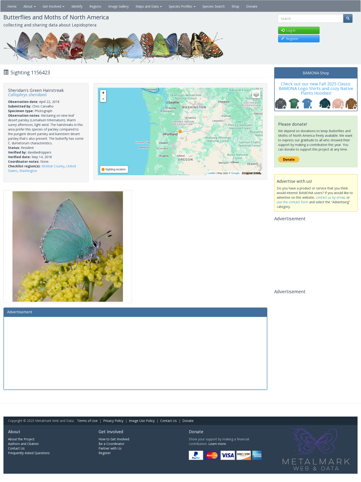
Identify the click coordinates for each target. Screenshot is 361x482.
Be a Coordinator (111, 443)
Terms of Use (87, 420)
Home (12, 6)
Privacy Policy (113, 420)
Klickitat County (52, 166)
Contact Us (168, 420)
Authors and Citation (23, 443)
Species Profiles (182, 6)
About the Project (21, 439)
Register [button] (289, 38)
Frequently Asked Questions (29, 453)
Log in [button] (288, 30)
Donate (251, 6)
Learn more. (217, 443)
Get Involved (53, 6)
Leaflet (211, 173)
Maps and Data (149, 6)
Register (105, 453)
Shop (235, 6)
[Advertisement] (135, 352)
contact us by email (330, 197)
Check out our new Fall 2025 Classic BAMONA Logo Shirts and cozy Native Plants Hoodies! (316, 88)
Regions (95, 6)
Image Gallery (118, 6)
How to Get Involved (114, 439)
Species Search (213, 6)
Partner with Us (110, 448)
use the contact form (292, 202)
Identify (76, 6)
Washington (28, 170)
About (29, 6)
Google (235, 173)
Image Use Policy (142, 420)
